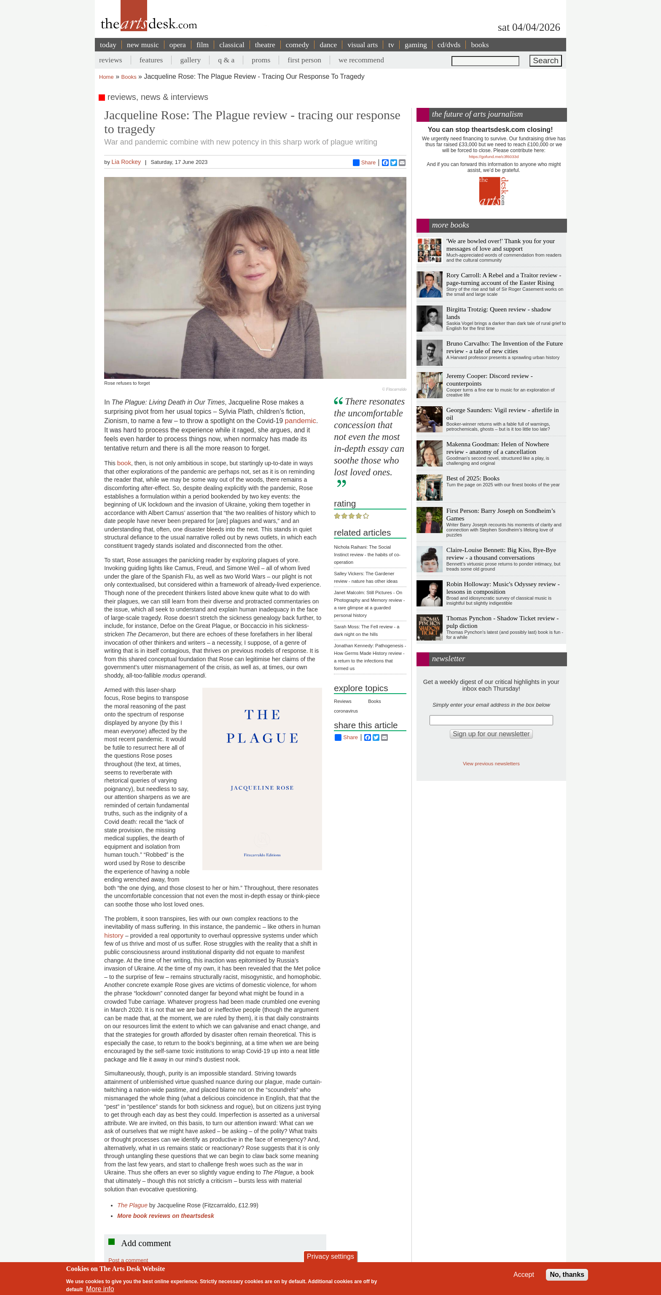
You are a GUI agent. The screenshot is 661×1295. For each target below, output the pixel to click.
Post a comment (128, 1260)
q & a (226, 60)
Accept (523, 1274)
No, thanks (567, 1274)
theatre (265, 44)
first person (304, 60)
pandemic (300, 420)
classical (232, 44)
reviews (110, 60)
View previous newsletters (491, 763)
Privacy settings (330, 1256)
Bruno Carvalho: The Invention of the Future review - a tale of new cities (504, 347)
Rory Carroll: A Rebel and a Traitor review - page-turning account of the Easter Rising (504, 278)
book (124, 463)
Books (129, 77)
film (202, 44)
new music (143, 44)
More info (100, 1288)
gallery (190, 60)
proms (261, 60)
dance (328, 44)
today (108, 44)
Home (106, 77)
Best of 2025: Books (473, 478)
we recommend (361, 60)
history (114, 935)
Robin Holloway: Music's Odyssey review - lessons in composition (503, 587)
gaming (416, 44)
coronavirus (346, 710)
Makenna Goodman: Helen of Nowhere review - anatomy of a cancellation (497, 447)
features (151, 60)
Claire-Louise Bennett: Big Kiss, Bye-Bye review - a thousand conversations (501, 553)
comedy (297, 44)
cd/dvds (449, 44)
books (480, 44)
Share (364, 162)
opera (177, 44)
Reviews (343, 701)
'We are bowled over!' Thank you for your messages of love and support (500, 244)
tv (391, 44)
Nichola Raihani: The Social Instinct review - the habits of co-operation (367, 554)
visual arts (362, 44)
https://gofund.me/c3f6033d (494, 156)
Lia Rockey (126, 161)
